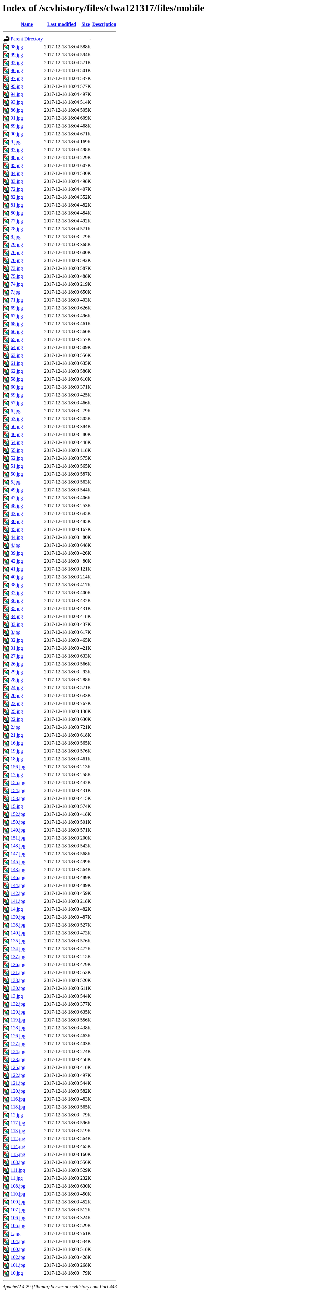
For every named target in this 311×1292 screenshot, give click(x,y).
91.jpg (17, 117)
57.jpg (17, 402)
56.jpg (17, 426)
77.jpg (17, 220)
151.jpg (18, 837)
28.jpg (17, 679)
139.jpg (18, 917)
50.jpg (17, 474)
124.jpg (18, 1051)
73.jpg (17, 268)
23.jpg (17, 703)
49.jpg (17, 489)
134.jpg (18, 948)
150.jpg (18, 822)
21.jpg (17, 735)
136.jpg (18, 964)
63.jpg (17, 355)
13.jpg (17, 996)
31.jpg (17, 648)
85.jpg (17, 165)
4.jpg (15, 545)
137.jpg (18, 956)
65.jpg (17, 339)
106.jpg (18, 1217)
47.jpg (17, 497)
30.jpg (17, 521)
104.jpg (18, 1241)
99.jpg (17, 54)
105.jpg (18, 1225)
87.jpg (17, 149)
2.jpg (15, 727)
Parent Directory (27, 38)
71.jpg (17, 299)
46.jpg (17, 434)
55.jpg (17, 450)
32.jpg (17, 640)
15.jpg (17, 806)
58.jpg (17, 379)
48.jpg (17, 505)
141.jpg (18, 901)
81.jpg (17, 205)
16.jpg (17, 743)
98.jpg (17, 46)
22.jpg (17, 719)
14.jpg (17, 909)
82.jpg (17, 197)
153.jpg (18, 798)
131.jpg (18, 972)
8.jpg (15, 236)
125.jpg (18, 1067)
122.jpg (18, 1075)
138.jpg (18, 924)
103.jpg (18, 1162)
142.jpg (18, 893)
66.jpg (17, 331)
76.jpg (17, 252)
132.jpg (18, 1004)
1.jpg (15, 1233)
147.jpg (18, 853)
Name (27, 24)
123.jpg (18, 1059)
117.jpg (18, 1122)
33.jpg (17, 624)
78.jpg (17, 228)
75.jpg (17, 276)
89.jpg (17, 125)
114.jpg (18, 1146)
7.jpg (15, 292)
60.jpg (17, 386)
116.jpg (18, 1099)
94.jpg (17, 94)
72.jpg (17, 189)
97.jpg (17, 78)
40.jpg (17, 576)
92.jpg (17, 62)
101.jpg (18, 1265)
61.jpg (17, 363)
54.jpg (17, 442)
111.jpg (18, 1170)
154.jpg (18, 790)
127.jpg (18, 1043)
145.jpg (18, 861)
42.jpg (17, 561)
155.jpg (18, 782)
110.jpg (18, 1193)
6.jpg (15, 410)
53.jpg (17, 418)
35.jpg (17, 608)
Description (104, 24)
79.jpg (17, 244)
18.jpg (17, 758)
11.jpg (17, 1178)
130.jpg (18, 988)
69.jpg (17, 307)
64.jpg (17, 347)
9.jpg (15, 141)
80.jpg (17, 212)
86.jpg (17, 110)
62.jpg (17, 371)
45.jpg (17, 529)
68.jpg (17, 323)
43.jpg (17, 513)
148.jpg (18, 845)
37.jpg (17, 592)
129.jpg (18, 1011)
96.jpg (17, 70)
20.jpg (17, 695)
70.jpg (17, 260)
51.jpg (17, 466)
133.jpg (18, 980)
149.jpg (18, 830)
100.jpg (18, 1249)
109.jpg (18, 1201)
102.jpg (18, 1257)
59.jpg (17, 394)
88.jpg (17, 157)
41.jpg (17, 568)
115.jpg (18, 1154)
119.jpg (18, 1019)
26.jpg (17, 663)
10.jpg (17, 1273)
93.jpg (17, 102)
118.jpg (18, 1106)
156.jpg (18, 766)
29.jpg (17, 671)
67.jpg (17, 315)
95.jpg (17, 86)
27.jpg (17, 655)
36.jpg (17, 600)
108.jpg (18, 1186)
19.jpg (17, 750)
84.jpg (17, 173)
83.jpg (17, 181)
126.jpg (18, 1035)
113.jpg (18, 1130)
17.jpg (17, 774)
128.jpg (18, 1027)
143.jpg (18, 869)
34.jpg (17, 616)
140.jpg (18, 932)
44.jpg (17, 537)
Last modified (61, 24)
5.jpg (15, 481)
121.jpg (18, 1083)
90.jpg (17, 133)
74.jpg (17, 284)
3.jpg (15, 632)
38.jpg (17, 584)
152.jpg (18, 814)
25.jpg (17, 711)
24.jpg (17, 687)
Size (85, 24)
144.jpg (18, 885)
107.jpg (18, 1209)
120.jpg (18, 1091)
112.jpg (18, 1138)
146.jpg (18, 877)
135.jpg (18, 940)
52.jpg (17, 458)
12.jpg (17, 1114)
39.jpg (17, 553)
